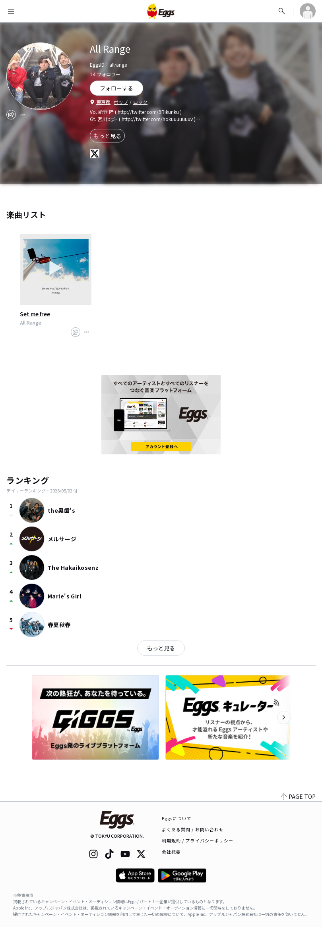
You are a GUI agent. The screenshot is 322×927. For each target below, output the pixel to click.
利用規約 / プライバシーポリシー (198, 840)
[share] (11, 114)
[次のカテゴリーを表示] (284, 717)
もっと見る (107, 136)
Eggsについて (177, 818)
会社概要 (171, 851)
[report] (22, 114)
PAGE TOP (298, 796)
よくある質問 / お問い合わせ (193, 829)
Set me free (35, 314)
